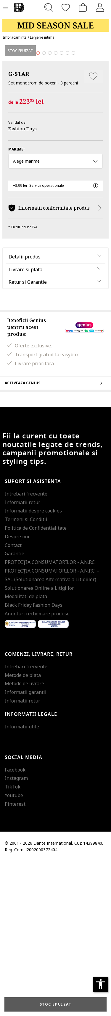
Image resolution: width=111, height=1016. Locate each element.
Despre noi (17, 691)
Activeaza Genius (55, 537)
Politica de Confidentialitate (36, 683)
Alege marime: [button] (55, 316)
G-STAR (18, 228)
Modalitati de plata (26, 751)
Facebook (15, 924)
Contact (13, 700)
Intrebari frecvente (26, 648)
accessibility (101, 984)
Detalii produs (25, 411)
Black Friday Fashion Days (33, 760)
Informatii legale (31, 869)
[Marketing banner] (55, 23)
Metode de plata (23, 830)
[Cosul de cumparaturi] (82, 7)
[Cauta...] (48, 7)
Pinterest (15, 958)
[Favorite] (65, 7)
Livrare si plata (25, 424)
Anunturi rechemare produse (37, 768)
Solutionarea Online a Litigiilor (39, 742)
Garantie (14, 708)
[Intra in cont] (100, 7)
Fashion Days (22, 283)
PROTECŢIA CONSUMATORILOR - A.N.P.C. (50, 717)
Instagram (16, 933)
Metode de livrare (24, 838)
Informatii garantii (25, 847)
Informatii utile (22, 881)
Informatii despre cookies (33, 665)
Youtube (14, 950)
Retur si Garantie (28, 437)
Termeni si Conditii (26, 674)
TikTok (12, 941)
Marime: (16, 304)
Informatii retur (22, 657)
